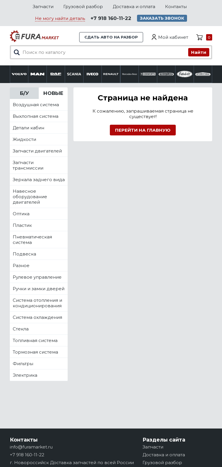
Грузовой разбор (83, 6)
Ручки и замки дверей (38, 288)
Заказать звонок (162, 18)
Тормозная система (35, 352)
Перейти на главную (143, 130)
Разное (21, 265)
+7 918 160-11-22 (110, 18)
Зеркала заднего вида (39, 179)
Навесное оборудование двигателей (30, 196)
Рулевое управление (37, 277)
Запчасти (43, 6)
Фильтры (23, 363)
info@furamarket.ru (31, 447)
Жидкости (24, 139)
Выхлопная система (35, 116)
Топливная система (35, 340)
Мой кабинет (173, 37)
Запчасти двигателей (37, 151)
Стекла (21, 329)
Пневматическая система (32, 239)
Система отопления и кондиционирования (37, 302)
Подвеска (24, 254)
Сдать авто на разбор (111, 37)
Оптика (21, 213)
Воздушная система (36, 104)
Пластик (22, 225)
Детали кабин (28, 127)
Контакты (176, 6)
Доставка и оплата (134, 6)
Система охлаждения (37, 317)
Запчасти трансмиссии (28, 165)
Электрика (25, 375)
